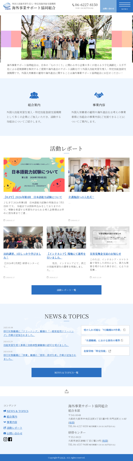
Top (66, 392)
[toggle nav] (125, 6)
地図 (71, 422)
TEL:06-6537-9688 (78, 444)
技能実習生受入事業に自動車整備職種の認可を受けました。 (36, 346)
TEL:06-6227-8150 (78, 426)
